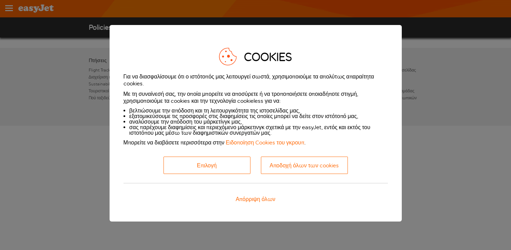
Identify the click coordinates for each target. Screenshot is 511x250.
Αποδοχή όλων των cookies (304, 165)
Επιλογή (207, 165)
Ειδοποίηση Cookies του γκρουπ (265, 142)
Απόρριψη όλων (255, 199)
